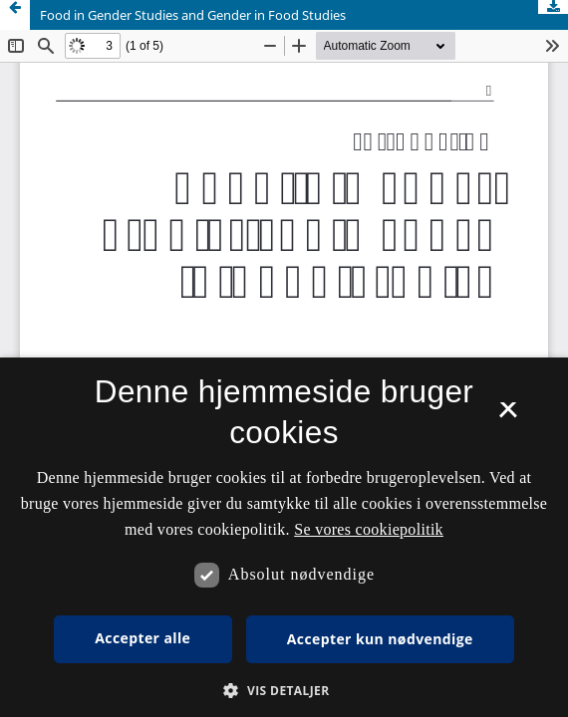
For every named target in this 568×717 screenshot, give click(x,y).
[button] (283, 690)
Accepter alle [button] (142, 637)
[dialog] (284, 537)
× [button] (507, 416)
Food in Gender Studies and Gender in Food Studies (193, 15)
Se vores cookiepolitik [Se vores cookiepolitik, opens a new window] (368, 529)
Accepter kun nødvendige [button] (380, 638)
